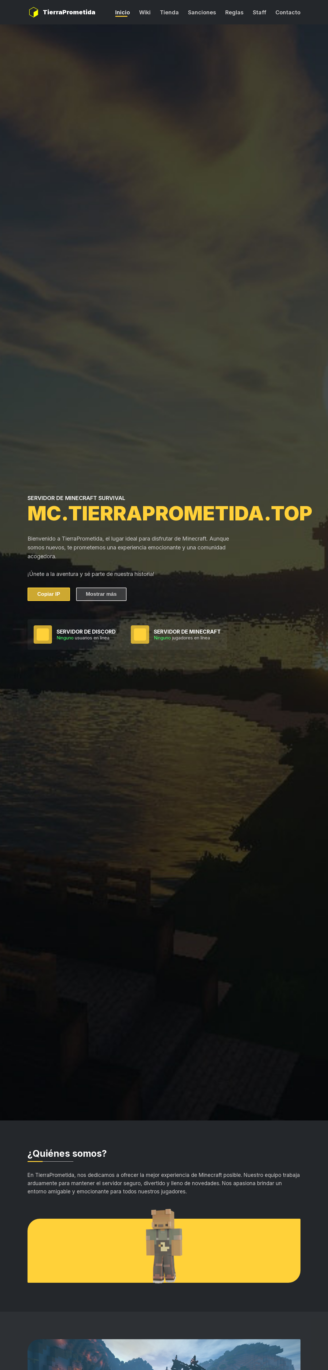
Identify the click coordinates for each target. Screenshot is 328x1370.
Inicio (122, 12)
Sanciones (202, 12)
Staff (259, 12)
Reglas (234, 12)
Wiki (145, 12)
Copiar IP (48, 594)
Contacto (287, 12)
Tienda (169, 12)
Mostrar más (101, 594)
